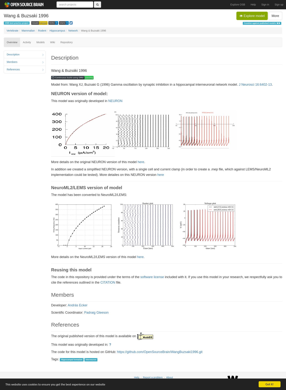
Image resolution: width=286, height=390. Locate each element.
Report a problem (153, 377)
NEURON (115, 101)
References (25, 70)
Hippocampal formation (71, 359)
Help (253, 4)
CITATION (108, 282)
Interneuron (91, 359)
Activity (27, 42)
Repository (66, 42)
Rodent (42, 30)
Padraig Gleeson (96, 312)
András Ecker (77, 305)
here (141, 162)
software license (152, 277)
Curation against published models (262, 23)
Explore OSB (237, 4)
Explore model (252, 16)
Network (73, 30)
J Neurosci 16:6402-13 (255, 84)
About (169, 377)
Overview (12, 42)
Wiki (52, 42)
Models (40, 42)
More (275, 16)
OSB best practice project (16, 23)
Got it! (270, 384)
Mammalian (28, 30)
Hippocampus (57, 30)
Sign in (265, 4)
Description (25, 55)
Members (25, 62)
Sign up (279, 4)
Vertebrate (12, 30)
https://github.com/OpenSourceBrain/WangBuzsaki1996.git (160, 352)
